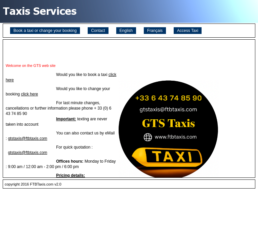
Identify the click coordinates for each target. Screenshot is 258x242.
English (126, 30)
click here (29, 94)
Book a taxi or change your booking (45, 30)
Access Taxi (187, 30)
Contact (98, 30)
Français (155, 30)
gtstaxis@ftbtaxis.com (27, 138)
